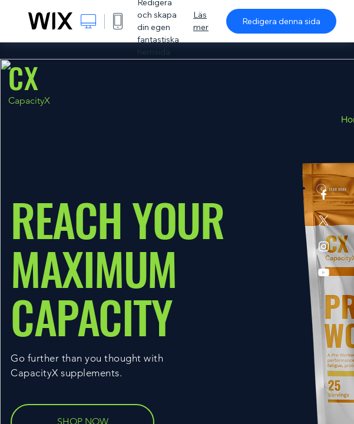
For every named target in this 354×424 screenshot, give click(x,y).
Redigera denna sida (281, 21)
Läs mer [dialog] (201, 20)
